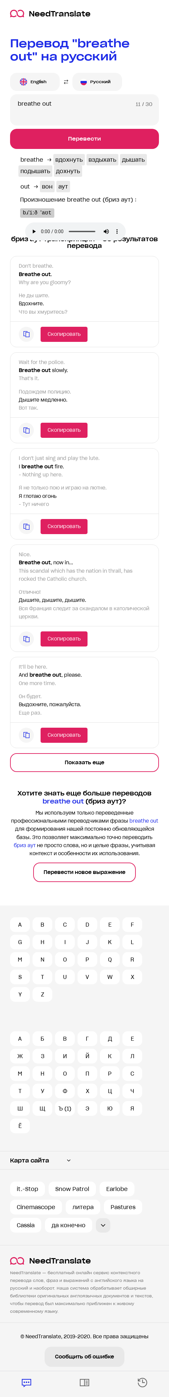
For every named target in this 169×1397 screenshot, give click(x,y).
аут (63, 186)
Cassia (26, 1225)
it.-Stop (27, 1189)
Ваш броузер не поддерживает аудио (75, 231)
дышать (133, 159)
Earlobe (117, 1189)
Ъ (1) (64, 1108)
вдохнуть (69, 159)
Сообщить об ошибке (84, 1357)
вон (47, 186)
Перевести (84, 139)
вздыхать (102, 159)
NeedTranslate (50, 13)
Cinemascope (36, 1207)
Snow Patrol (72, 1189)
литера (83, 1207)
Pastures (123, 1207)
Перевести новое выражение (84, 872)
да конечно (69, 1225)
